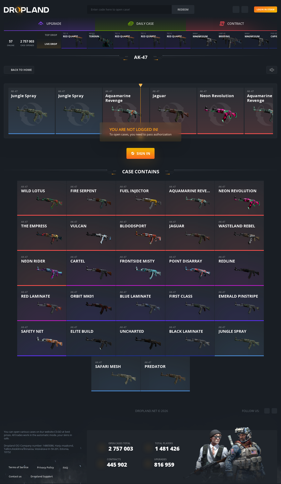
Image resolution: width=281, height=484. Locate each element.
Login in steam (261, 10)
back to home (20, 70)
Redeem (178, 10)
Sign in (140, 153)
